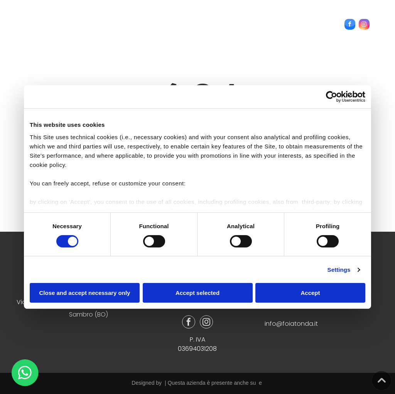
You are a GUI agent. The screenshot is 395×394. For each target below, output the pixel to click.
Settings (339, 269)
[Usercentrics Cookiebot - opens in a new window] (331, 97)
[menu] (17, 20)
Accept (310, 293)
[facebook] (349, 25)
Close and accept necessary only (84, 293)
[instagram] (364, 25)
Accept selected (197, 293)
